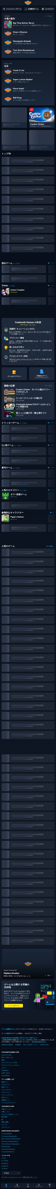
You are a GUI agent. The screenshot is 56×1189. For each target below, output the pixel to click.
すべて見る (48, 16)
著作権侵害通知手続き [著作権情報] (39, 1042)
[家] (28, 3)
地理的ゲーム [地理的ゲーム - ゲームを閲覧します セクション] (6, 1100)
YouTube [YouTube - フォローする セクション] (4, 1168)
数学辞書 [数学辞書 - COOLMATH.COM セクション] (4, 1117)
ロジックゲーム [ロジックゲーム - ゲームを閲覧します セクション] (6, 1090)
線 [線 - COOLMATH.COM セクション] (2, 1119)
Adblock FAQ (44, 1045)
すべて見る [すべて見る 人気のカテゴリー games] (23, 490)
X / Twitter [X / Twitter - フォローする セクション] (5, 1161)
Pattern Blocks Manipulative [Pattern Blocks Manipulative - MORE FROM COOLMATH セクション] (10, 1144)
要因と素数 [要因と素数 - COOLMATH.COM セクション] (5, 1122)
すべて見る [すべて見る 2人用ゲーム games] (18, 445)
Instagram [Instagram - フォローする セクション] (5, 1163)
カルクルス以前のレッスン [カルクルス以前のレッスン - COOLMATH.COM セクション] (10, 1114)
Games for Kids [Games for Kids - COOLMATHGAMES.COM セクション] (6, 1055)
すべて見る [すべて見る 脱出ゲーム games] (16, 263)
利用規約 (18, 1045)
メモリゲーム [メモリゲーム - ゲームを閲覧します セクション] (6, 1092)
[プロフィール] (38, 1185)
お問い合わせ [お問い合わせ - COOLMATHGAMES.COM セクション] (6, 1073)
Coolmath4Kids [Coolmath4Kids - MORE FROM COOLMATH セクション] (7, 1134)
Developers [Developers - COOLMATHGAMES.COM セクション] (5, 1070)
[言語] (49, 1185)
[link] (28, 24)
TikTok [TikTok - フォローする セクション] (4, 1158)
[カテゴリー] (17, 1185)
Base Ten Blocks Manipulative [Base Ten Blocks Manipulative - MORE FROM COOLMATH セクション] (11, 1139)
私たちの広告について (30, 1045)
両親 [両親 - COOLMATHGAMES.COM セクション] (3, 1060)
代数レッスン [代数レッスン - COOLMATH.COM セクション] (6, 1112)
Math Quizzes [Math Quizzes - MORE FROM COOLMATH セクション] (6, 1146)
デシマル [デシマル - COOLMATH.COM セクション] (4, 1125)
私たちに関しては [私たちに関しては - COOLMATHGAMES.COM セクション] (7, 1057)
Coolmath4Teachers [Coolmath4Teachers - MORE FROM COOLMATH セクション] (8, 1149)
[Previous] (45, 975)
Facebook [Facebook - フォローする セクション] (5, 1166)
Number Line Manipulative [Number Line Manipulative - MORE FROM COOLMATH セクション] (10, 1141)
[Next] (51, 975)
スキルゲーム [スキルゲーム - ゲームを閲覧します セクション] (6, 1085)
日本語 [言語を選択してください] (11, 1173)
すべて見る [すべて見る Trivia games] (11, 286)
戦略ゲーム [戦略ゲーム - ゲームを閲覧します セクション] (5, 1082)
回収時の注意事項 (7, 1045)
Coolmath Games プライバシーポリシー (19, 1038)
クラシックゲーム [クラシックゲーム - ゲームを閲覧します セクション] (7, 1095)
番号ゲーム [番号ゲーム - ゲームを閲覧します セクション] (5, 1087)
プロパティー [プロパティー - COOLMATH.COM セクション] (6, 1127)
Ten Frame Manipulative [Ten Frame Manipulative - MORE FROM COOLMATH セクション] (9, 1136)
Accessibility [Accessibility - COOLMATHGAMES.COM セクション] (6, 1075)
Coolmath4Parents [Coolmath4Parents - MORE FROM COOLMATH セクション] (8, 1152)
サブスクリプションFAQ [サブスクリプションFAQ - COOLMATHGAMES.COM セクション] (9, 1062)
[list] (28, 746)
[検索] (28, 1185)
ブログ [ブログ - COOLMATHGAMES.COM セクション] (4, 1068)
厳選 (15, 334)
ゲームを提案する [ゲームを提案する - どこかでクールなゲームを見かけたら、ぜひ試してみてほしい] (7, 1029)
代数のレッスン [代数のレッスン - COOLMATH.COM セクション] (6, 1109)
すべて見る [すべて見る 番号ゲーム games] (16, 468)
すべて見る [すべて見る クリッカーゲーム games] (23, 423)
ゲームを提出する (13, 1006)
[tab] (48, 263)
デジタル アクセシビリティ (23, 359)
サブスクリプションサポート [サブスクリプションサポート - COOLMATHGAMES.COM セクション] (11, 1065)
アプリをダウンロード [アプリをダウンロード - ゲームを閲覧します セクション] (9, 1103)
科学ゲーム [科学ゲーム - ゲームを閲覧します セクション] (5, 1097)
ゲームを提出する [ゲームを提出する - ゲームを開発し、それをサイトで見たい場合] (7, 1033)
